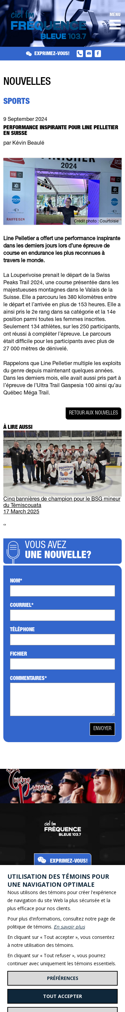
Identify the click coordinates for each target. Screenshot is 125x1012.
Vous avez (71, 551)
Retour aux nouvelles (93, 413)
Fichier (18, 654)
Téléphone (22, 630)
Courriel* (22, 606)
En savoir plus (69, 926)
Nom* (16, 581)
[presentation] (4, 525)
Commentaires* (28, 679)
